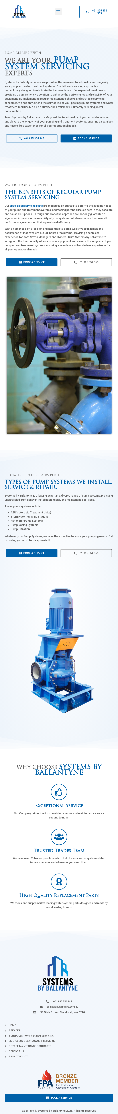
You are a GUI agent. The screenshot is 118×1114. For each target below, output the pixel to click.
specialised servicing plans (26, 205)
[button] (58, 11)
